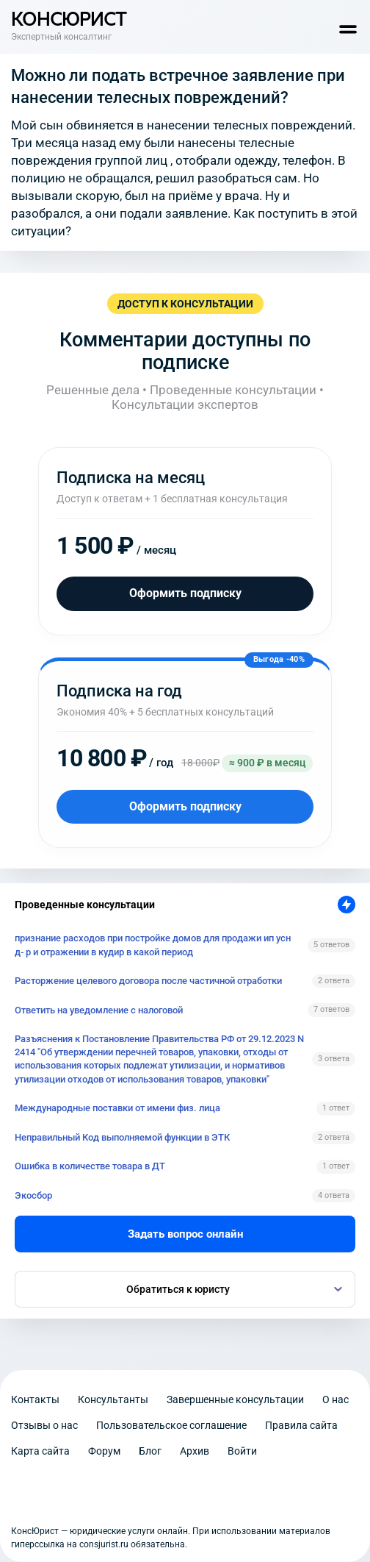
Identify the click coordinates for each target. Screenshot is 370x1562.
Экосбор (33, 1195)
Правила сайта (301, 1425)
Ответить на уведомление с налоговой (99, 1010)
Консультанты (113, 1399)
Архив (194, 1451)
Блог (150, 1451)
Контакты (35, 1399)
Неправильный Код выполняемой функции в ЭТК (122, 1137)
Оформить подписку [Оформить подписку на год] (185, 806)
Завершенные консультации (235, 1399)
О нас (335, 1399)
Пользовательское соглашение (171, 1425)
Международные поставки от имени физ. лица (117, 1107)
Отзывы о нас (44, 1425)
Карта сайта (40, 1451)
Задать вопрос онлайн (185, 1234)
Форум (104, 1451)
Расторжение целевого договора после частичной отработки (148, 980)
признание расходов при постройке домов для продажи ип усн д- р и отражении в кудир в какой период (153, 944)
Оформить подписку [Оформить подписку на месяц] (185, 593)
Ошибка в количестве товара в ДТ (90, 1166)
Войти (242, 1451)
